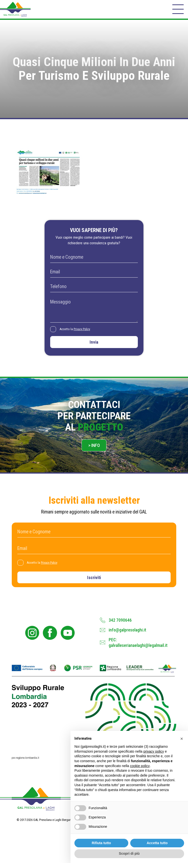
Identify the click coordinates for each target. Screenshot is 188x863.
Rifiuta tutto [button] (101, 843)
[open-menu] (177, 10)
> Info (94, 452)
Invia (94, 347)
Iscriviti (94, 585)
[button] (182, 739)
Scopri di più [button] (129, 853)
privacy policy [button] (153, 751)
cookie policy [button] (140, 766)
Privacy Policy (83, 333)
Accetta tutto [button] (157, 843)
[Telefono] (94, 290)
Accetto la (76, 333)
